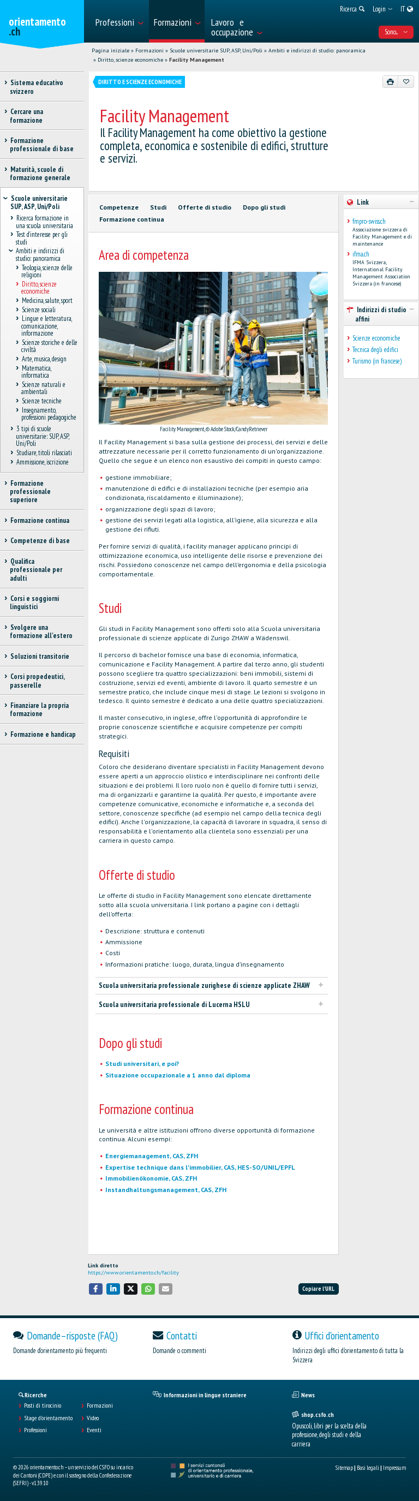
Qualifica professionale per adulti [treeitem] (36, 570)
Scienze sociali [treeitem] (38, 309)
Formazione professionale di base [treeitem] (42, 144)
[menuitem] (119, 21)
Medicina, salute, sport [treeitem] (47, 300)
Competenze (119, 207)
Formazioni (149, 50)
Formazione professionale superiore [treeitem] (30, 492)
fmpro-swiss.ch (369, 221)
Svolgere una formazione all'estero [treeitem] (41, 631)
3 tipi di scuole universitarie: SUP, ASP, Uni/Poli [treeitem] (42, 437)
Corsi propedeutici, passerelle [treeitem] (37, 680)
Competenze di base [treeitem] (40, 540)
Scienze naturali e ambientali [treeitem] (43, 388)
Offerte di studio (204, 207)
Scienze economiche (376, 338)
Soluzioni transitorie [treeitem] (39, 656)
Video (93, 1418)
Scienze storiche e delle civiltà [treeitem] (49, 346)
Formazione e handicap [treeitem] (43, 734)
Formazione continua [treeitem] (39, 520)
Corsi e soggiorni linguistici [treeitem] (34, 602)
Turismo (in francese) (377, 361)
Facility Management (196, 59)
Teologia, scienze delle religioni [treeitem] (47, 271)
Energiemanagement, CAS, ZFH (151, 1156)
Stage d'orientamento (48, 1418)
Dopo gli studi (264, 207)
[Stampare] (390, 81)
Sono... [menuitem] (396, 32)
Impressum (394, 1468)
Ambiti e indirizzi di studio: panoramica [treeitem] (40, 255)
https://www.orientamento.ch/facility (133, 1272)
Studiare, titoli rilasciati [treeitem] (44, 452)
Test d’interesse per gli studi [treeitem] (42, 238)
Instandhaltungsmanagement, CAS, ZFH (165, 1190)
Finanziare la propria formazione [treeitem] (39, 709)
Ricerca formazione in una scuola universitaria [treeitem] (44, 221)
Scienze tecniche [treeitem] (41, 401)
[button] (96, 1289)
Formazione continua (131, 219)
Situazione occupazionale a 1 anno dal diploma (177, 1075)
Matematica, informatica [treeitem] (36, 372)
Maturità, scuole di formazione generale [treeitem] (40, 173)
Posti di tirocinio (42, 1405)
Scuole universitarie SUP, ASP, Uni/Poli (216, 50)
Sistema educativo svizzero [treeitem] (36, 87)
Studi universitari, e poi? (142, 1063)
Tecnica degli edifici (375, 350)
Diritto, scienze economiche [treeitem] (39, 287)
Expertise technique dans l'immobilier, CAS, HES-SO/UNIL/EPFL (200, 1167)
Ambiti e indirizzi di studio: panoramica (317, 50)
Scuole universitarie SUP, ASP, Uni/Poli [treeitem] (39, 202)
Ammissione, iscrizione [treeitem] (42, 462)
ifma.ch (360, 254)
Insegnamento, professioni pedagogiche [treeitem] (48, 414)
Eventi (94, 1430)
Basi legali (368, 1468)
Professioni (35, 1430)
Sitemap (344, 1468)
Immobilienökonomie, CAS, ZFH (151, 1178)
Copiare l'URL (318, 1288)
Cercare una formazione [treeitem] (26, 115)
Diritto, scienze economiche (130, 59)
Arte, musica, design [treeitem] (44, 359)
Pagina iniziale (110, 50)
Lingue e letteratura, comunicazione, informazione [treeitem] (46, 326)
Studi (158, 207)
